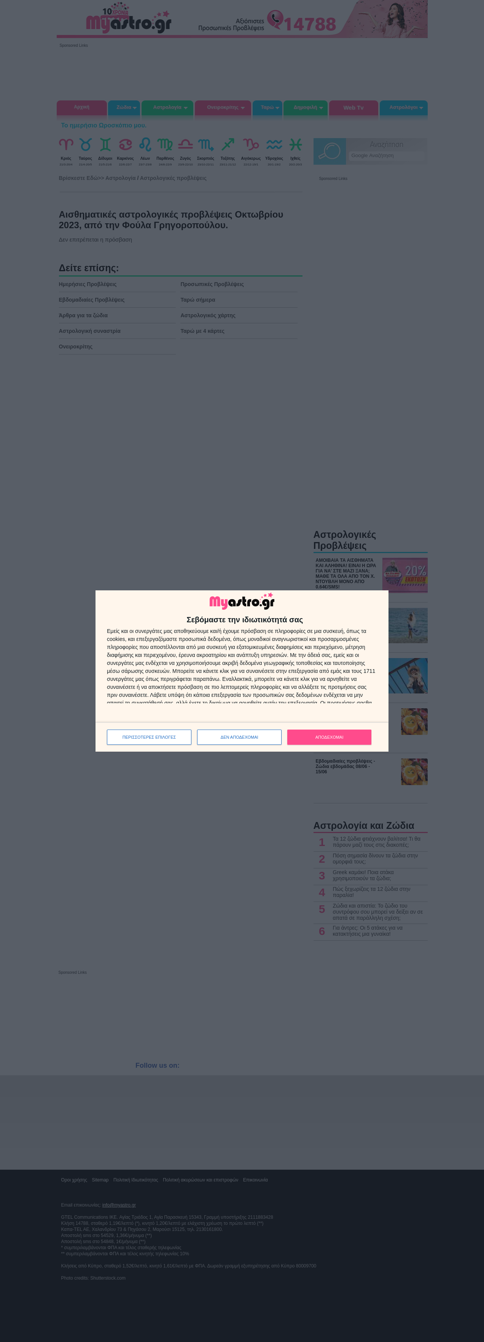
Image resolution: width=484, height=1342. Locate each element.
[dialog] (242, 671)
